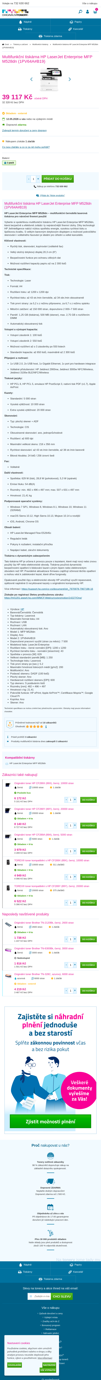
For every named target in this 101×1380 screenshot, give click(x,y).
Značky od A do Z (51, 1330)
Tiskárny (25, 38)
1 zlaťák (57, 796)
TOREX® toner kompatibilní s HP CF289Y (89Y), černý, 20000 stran (51, 895)
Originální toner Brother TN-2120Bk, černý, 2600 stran (44, 931)
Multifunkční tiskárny (40, 53)
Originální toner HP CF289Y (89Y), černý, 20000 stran (44, 817)
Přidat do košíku (58, 187)
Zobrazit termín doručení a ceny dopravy (24, 139)
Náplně (25, 31)
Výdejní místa (51, 1326)
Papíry (76, 31)
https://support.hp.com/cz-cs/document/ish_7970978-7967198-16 (57, 597)
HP (22, 618)
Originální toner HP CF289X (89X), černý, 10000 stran (44, 792)
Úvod (7, 53)
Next (70, 88)
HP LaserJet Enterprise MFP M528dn (27, 772)
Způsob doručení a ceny (51, 1322)
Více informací (45, 1357)
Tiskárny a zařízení (20, 53)
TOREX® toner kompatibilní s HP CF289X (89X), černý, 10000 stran (51, 869)
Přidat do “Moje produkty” (50, 204)
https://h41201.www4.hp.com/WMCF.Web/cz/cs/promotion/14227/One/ (43, 606)
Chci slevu (62, 1305)
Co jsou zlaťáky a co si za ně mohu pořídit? (26, 156)
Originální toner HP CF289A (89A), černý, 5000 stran (43, 843)
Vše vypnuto (47, 1370)
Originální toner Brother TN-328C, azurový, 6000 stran (44, 983)
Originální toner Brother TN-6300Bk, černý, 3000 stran (44, 957)
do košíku (88, 808)
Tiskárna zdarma (50, 45)
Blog (51, 1376)
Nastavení (49, 1364)
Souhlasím (14, 1364)
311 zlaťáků (58, 873)
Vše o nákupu (89, 3)
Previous (31, 88)
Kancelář (75, 38)
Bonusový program (51, 1334)
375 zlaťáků (58, 899)
